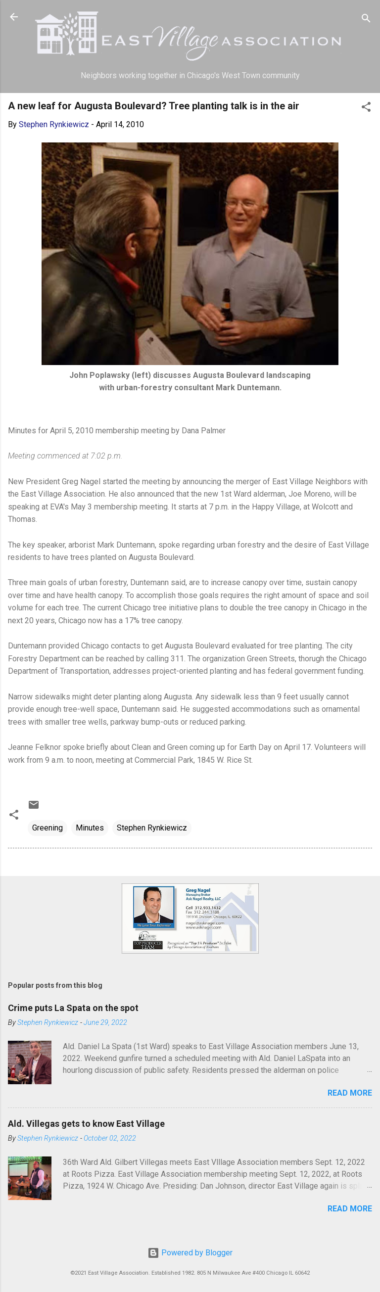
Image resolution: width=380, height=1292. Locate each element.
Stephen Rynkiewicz (152, 827)
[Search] (366, 20)
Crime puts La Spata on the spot (73, 1008)
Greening (47, 827)
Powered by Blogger (190, 1252)
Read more (350, 1093)
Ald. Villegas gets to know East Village (86, 1123)
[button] (366, 108)
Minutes (90, 827)
